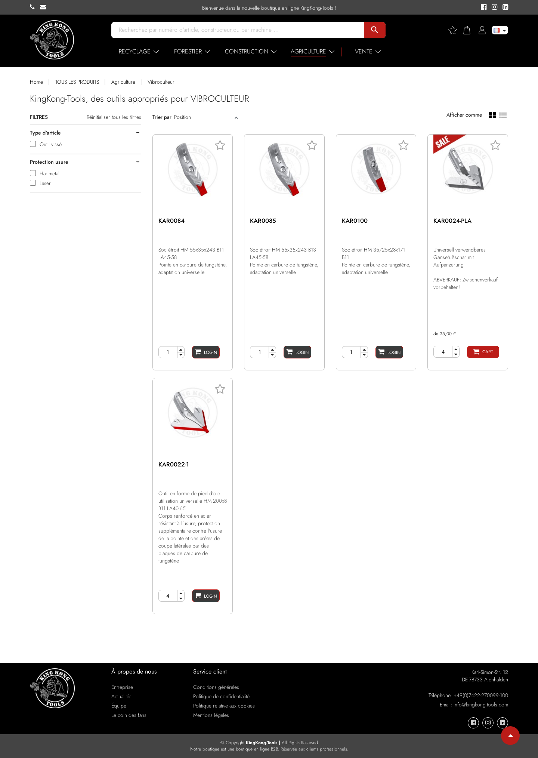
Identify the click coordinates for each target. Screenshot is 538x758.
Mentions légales (211, 715)
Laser (45, 183)
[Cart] (483, 352)
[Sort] (203, 117)
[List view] (503, 114)
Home (36, 82)
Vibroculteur (161, 82)
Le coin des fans (128, 715)
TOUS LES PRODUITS (77, 82)
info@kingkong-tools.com (481, 704)
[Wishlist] (455, 30)
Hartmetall (50, 173)
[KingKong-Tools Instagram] (493, 7)
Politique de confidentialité (221, 696)
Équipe (118, 705)
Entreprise (122, 687)
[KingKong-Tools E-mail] (45, 7)
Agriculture (123, 82)
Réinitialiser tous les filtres (114, 117)
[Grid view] (493, 114)
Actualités (121, 696)
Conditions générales (216, 687)
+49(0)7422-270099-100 (481, 695)
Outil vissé (51, 144)
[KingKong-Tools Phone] (35, 7)
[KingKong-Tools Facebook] (482, 7)
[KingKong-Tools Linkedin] (503, 7)
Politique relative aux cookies (224, 705)
